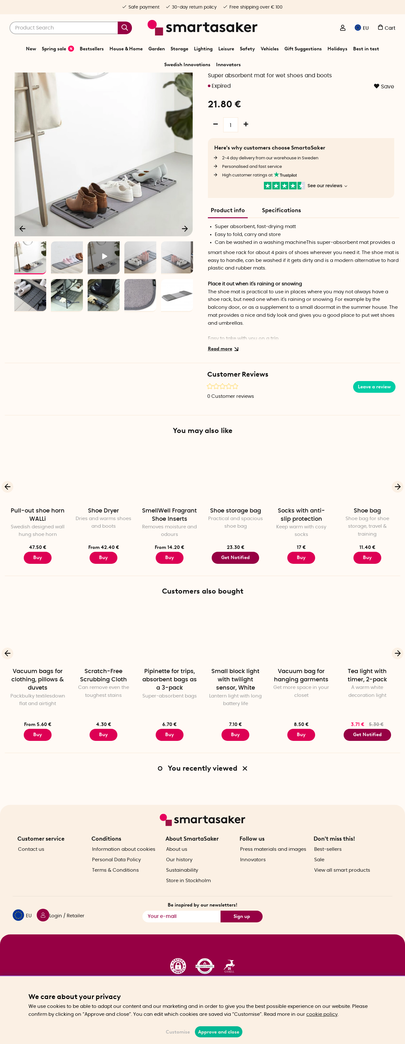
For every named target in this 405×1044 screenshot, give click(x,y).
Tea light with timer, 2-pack (367, 712)
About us (176, 867)
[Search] (70, 28)
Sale (319, 877)
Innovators (228, 64)
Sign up (242, 934)
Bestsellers (92, 49)
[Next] (185, 265)
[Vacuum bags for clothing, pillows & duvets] (37, 671)
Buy (37, 594)
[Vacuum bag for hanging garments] (301, 671)
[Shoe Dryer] (103, 510)
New (31, 49)
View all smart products (342, 888)
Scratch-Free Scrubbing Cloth (103, 712)
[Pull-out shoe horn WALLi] (37, 510)
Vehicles (270, 49)
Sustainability (182, 888)
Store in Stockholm (188, 898)
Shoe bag (367, 547)
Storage (179, 49)
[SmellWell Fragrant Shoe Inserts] (169, 510)
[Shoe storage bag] (235, 510)
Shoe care (227, 80)
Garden (156, 49)
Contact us (31, 867)
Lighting (203, 49)
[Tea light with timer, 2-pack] (367, 671)
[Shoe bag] (367, 510)
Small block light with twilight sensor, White (235, 716)
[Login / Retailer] (342, 28)
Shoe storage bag (235, 547)
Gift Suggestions (303, 49)
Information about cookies (123, 867)
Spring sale (58, 49)
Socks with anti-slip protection (301, 551)
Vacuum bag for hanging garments (301, 712)
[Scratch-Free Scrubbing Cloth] (103, 671)
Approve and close (218, 1032)
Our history (179, 877)
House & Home (126, 49)
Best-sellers (328, 867)
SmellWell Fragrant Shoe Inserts (169, 551)
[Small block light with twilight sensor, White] (235, 671)
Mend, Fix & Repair (196, 80)
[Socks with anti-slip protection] (301, 510)
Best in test (366, 49)
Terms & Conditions (115, 888)
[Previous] (23, 265)
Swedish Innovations (187, 64)
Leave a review (374, 423)
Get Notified (235, 594)
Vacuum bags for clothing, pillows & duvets (37, 716)
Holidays (337, 49)
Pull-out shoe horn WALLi (38, 551)
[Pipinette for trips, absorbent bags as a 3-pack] (169, 671)
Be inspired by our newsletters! (202, 923)
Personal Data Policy (116, 877)
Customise (178, 1032)
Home (150, 80)
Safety (247, 49)
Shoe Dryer (103, 547)
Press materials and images (273, 867)
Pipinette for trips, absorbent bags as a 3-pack (169, 716)
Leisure (226, 49)
